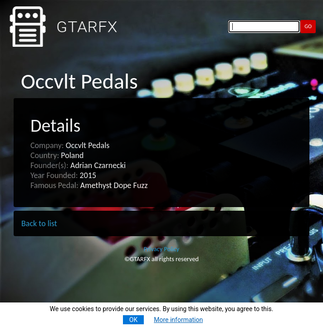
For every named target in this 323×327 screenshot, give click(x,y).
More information (178, 319)
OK (133, 319)
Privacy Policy (162, 249)
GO (308, 26)
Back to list (39, 223)
